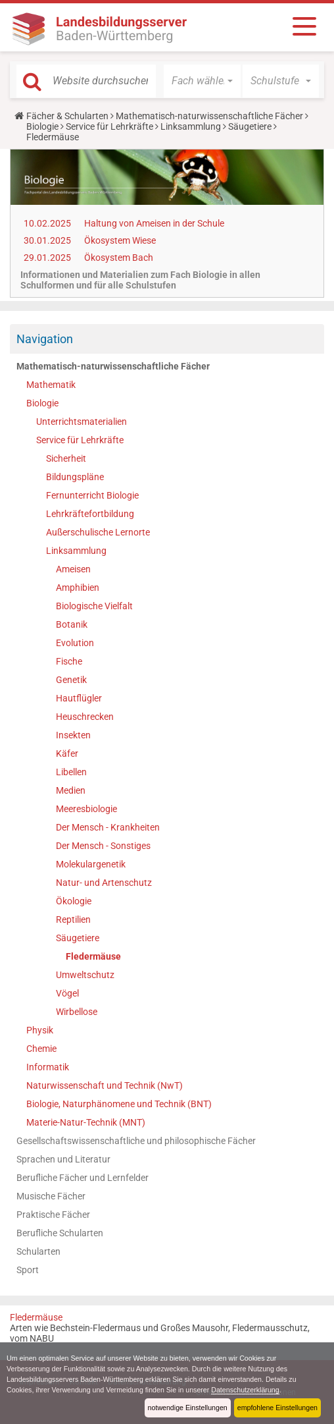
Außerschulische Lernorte (98, 532)
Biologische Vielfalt (94, 606)
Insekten (73, 735)
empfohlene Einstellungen (277, 1407)
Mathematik (51, 384)
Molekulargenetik (91, 864)
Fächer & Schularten (67, 116)
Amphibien (77, 587)
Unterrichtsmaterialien (81, 421)
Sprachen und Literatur (63, 1159)
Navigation (44, 339)
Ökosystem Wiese (120, 240)
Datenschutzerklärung (248, 1390)
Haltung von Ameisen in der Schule (154, 223)
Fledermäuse (93, 956)
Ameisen (73, 569)
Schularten (38, 1251)
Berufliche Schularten (59, 1233)
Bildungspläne (75, 477)
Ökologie (73, 901)
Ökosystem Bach (118, 257)
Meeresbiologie (86, 809)
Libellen (71, 772)
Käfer (67, 753)
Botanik (71, 624)
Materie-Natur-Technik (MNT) (85, 1122)
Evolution (75, 643)
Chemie (41, 1048)
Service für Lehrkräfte (109, 126)
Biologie (42, 126)
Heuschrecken (85, 716)
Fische (69, 661)
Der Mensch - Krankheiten (108, 827)
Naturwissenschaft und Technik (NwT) (104, 1085)
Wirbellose (76, 1011)
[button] (202, 81)
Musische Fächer (50, 1196)
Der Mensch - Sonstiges (103, 845)
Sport (27, 1270)
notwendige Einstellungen (185, 1407)
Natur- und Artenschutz (104, 882)
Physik (39, 1030)
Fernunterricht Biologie (92, 495)
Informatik (47, 1067)
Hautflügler (79, 698)
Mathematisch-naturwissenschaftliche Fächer (209, 116)
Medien (70, 790)
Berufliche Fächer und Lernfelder (82, 1177)
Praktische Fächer (53, 1214)
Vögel (67, 993)
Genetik (71, 679)
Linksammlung (190, 126)
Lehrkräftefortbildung (90, 513)
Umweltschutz (85, 975)
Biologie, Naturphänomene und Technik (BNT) (119, 1104)
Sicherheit (66, 458)
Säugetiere (250, 126)
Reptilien (73, 919)
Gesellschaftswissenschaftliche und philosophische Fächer (136, 1141)
